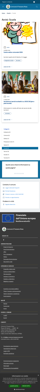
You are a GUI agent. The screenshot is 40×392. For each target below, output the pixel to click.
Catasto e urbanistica (8, 279)
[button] (20, 389)
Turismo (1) (6, 158)
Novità (8, 13)
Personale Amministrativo (10, 259)
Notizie (5, 304)
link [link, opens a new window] (34, 382)
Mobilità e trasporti (8, 281)
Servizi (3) (6, 151)
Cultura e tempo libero (9, 271)
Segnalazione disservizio (9, 348)
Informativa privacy (8, 363)
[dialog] (20, 383)
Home (3, 13)
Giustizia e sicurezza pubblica (11, 289)
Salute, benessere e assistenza (11, 294)
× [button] (38, 375)
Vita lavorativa (7, 274)
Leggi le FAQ (6, 351)
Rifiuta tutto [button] (26, 386)
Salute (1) (6, 145)
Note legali (6, 366)
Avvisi (6, 47)
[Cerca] (37, 7)
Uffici (4, 252)
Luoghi (5, 315)
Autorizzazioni (7, 296)
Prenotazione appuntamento (10, 346)
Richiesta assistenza (8, 353)
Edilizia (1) (6, 138)
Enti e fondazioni (7, 254)
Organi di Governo (8, 247)
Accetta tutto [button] (14, 386)
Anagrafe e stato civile (9, 269)
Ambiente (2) (7, 132)
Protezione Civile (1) (9, 142)
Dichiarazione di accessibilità (10, 368)
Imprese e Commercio (9, 276)
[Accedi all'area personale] (34, 2)
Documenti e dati (7, 262)
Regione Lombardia (7, 2)
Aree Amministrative (8, 249)
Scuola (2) (6, 148)
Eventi (5, 318)
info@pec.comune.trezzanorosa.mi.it (13, 337)
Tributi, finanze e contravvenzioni (12, 291)
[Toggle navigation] (3, 6)
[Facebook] (3, 239)
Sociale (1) (6, 155)
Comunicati (6, 306)
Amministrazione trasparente (11, 361)
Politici (5, 257)
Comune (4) (7, 135)
